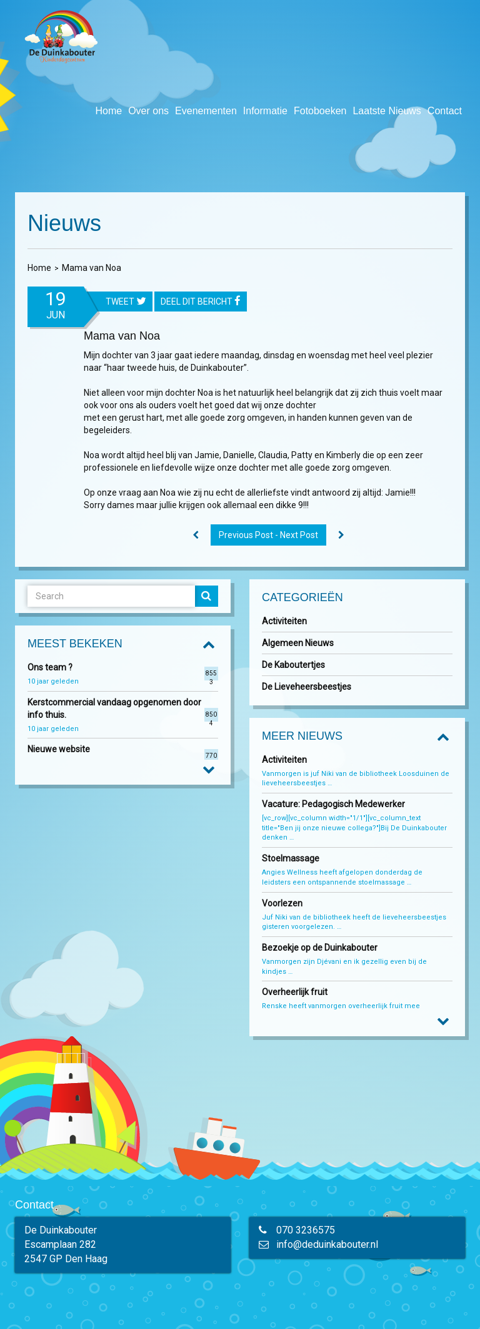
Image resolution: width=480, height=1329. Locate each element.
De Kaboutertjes (293, 665)
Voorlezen (282, 903)
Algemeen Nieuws (298, 643)
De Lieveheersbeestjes (306, 687)
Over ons (148, 110)
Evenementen (206, 110)
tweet (126, 302)
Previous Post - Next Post (268, 535)
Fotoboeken (320, 110)
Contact (445, 110)
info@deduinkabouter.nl (327, 1244)
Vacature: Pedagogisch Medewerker (333, 804)
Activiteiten (284, 621)
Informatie (265, 110)
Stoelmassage (290, 858)
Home (108, 110)
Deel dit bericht (201, 302)
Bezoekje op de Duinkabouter (320, 948)
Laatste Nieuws (386, 110)
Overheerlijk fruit (295, 992)
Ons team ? (50, 667)
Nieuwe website (59, 749)
